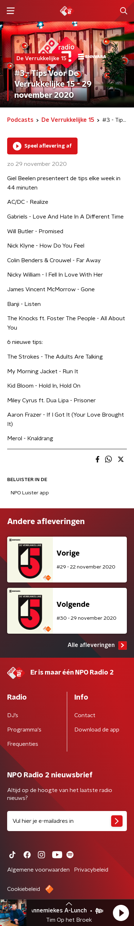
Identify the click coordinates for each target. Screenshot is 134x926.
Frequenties (22, 744)
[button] (120, 912)
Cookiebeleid (23, 889)
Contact (84, 715)
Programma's (24, 730)
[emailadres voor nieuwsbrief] (67, 821)
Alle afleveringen (97, 645)
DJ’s (12, 715)
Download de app (96, 730)
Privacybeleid (91, 870)
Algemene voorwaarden (38, 870)
